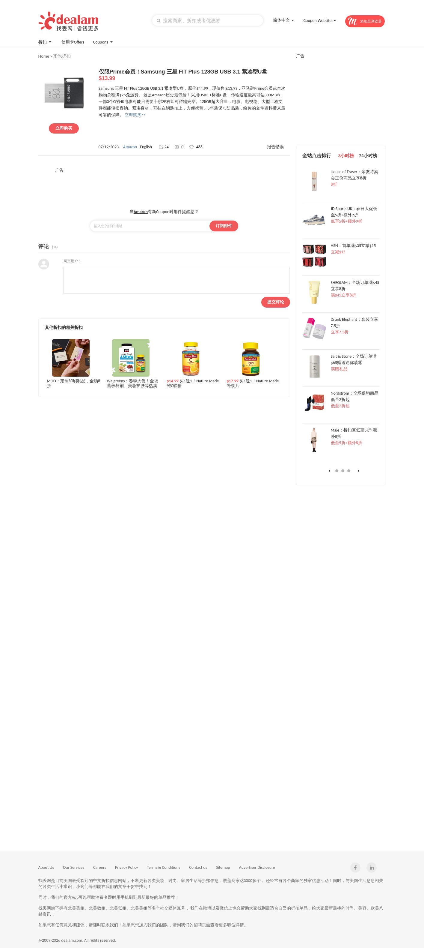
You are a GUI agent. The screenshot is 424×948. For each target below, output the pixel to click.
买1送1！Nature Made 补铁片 (253, 383)
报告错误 (275, 146)
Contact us (198, 867)
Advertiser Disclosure (257, 867)
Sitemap (223, 867)
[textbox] (207, 20)
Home (43, 56)
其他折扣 (62, 56)
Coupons (103, 41)
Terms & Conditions (163, 867)
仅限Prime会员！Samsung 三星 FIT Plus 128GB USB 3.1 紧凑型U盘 (194, 75)
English (146, 146)
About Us (46, 867)
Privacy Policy (126, 867)
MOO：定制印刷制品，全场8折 (73, 383)
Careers (99, 867)
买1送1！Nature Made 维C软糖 (193, 383)
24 (164, 146)
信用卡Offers (72, 42)
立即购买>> (135, 114)
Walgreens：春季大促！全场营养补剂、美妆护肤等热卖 (133, 383)
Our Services (73, 867)
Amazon (130, 146)
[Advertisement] (164, 186)
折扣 (45, 41)
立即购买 (63, 128)
